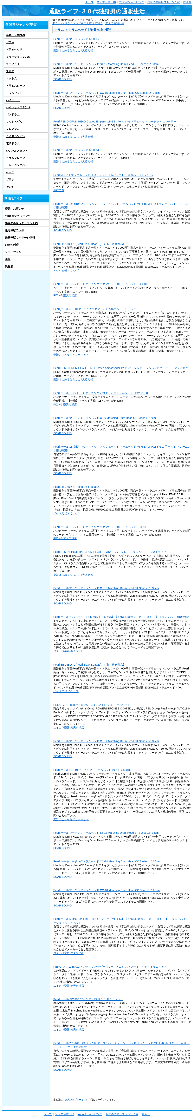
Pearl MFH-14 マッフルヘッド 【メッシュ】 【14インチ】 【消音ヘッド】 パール (103, 175)
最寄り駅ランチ (14, 230)
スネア (10, 71)
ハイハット (13, 100)
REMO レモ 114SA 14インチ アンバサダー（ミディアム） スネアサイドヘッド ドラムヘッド (110, 966)
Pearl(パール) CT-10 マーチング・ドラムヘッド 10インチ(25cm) (92, 769)
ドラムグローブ (15, 157)
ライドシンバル (15, 136)
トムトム (11, 78)
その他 (10, 186)
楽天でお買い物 (106, 2)
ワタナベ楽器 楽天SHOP (68, 651)
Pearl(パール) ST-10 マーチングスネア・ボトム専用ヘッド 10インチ (95, 309)
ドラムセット (14, 93)
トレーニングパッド (18, 165)
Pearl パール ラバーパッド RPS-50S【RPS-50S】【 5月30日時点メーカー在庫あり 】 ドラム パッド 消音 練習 (121, 616)
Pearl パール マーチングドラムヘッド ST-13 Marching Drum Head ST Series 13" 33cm (105, 832)
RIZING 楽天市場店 (65, 295)
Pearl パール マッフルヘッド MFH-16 (76, 39)
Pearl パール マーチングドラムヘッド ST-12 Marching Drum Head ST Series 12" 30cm (105, 64)
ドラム (10, 42)
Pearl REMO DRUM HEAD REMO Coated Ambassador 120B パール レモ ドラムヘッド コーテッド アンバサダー (122, 368)
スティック (13, 64)
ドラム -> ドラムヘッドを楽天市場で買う (77, 23)
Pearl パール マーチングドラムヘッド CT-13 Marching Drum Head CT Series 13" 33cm (106, 588)
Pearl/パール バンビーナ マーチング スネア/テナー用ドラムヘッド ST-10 (99, 527)
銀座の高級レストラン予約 (163, 2)
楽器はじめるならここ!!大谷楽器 (73, 50)
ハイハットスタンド (18, 107)
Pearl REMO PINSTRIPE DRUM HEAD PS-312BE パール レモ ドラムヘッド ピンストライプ (109, 551)
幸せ (7, 259)
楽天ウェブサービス (75, 1099)
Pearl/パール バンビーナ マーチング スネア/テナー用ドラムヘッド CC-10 (100, 284)
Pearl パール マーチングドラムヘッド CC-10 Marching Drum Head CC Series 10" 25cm (106, 890)
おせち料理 (12, 244)
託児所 (9, 266)
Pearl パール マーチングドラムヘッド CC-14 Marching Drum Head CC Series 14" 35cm (106, 861)
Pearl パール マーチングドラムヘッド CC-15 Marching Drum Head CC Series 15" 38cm (106, 92)
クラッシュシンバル (18, 56)
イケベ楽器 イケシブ (66, 270)
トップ (89, 2)
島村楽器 (58, 190)
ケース (10, 172)
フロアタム (13, 128)
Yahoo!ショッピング (131, 2)
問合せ (187, 2)
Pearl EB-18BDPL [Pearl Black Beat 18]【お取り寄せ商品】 (89, 244)
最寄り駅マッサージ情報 (20, 237)
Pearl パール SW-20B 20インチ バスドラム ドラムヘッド (88, 999)
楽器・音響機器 (15, 35)
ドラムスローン (15, 85)
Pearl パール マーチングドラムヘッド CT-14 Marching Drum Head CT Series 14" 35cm (106, 741)
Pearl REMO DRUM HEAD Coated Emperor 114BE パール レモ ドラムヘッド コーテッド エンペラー (114, 121)
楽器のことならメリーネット (71, 354)
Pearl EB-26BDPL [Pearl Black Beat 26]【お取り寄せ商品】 (89, 664)
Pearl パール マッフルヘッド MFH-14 (76, 150)
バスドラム (13, 114)
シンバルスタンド (17, 150)
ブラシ (10, 179)
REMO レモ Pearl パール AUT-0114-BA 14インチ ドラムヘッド (91, 704)
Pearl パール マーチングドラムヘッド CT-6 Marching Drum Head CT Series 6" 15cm (104, 417)
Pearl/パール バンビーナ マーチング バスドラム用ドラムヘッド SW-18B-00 (101, 393)
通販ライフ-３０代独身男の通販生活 (97, 11)
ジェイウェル (13, 252)
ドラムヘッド (14, 49)
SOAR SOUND (62, 79)
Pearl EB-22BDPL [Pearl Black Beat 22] (77, 486)
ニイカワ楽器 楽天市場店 (68, 727)
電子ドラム (13, 143)
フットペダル (14, 121)
